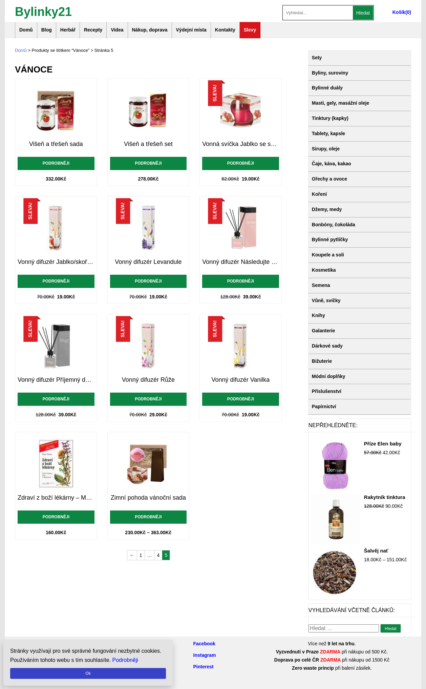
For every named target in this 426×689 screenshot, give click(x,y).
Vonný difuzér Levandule (148, 261)
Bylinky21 (43, 11)
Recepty (93, 30)
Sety (317, 57)
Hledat (363, 13)
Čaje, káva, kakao (331, 163)
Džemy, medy (327, 209)
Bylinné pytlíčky (330, 239)
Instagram (204, 655)
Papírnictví (324, 406)
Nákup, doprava (150, 30)
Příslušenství (326, 391)
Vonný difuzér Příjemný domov (56, 379)
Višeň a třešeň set (148, 144)
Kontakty (225, 30)
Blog (46, 30)
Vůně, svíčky (326, 300)
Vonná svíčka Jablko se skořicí (240, 144)
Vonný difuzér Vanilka (241, 379)
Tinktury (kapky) (330, 118)
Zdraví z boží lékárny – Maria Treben (56, 497)
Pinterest (203, 666)
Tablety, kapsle (328, 133)
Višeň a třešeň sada (56, 144)
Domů (26, 30)
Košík (398, 12)
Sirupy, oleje (326, 148)
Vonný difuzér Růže (148, 379)
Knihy (318, 315)
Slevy (250, 30)
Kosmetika (324, 270)
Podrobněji (56, 163)
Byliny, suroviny (330, 73)
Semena (321, 285)
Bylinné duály (327, 87)
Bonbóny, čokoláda (333, 224)
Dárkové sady (327, 346)
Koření (319, 194)
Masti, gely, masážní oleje (340, 103)
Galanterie (323, 330)
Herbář (68, 30)
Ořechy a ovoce (329, 179)
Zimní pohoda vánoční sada (148, 497)
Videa (117, 30)
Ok (87, 673)
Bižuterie (322, 361)
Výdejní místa (191, 30)
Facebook (204, 643)
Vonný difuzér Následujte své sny (240, 261)
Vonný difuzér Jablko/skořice (56, 261)
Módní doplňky (328, 376)
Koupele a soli (328, 254)
